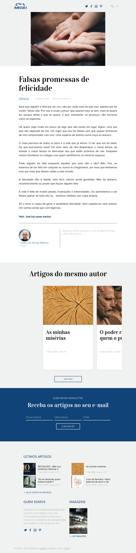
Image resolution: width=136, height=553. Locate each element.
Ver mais (68, 379)
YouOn (67, 548)
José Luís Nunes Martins (34, 242)
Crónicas (24, 99)
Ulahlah (42, 548)
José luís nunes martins (38, 216)
